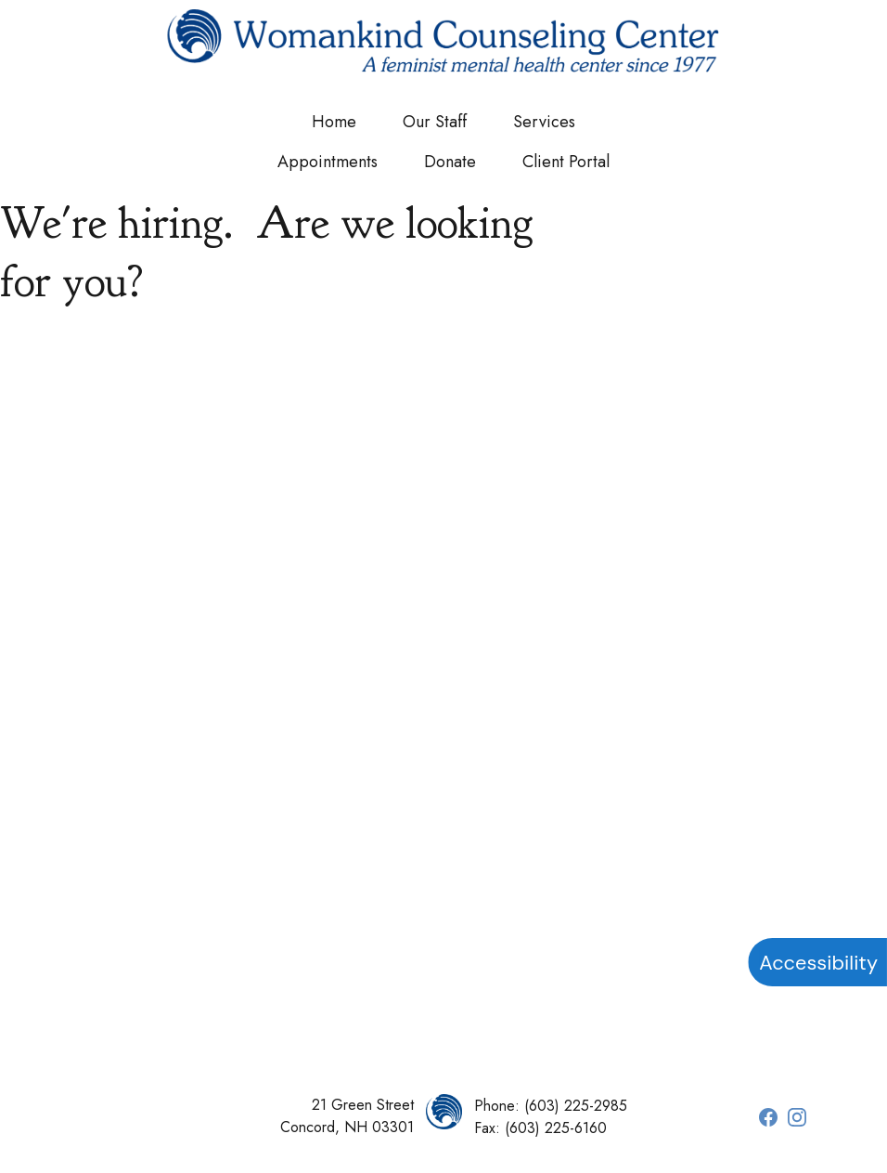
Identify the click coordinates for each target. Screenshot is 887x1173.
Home (334, 122)
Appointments (327, 162)
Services (544, 122)
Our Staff (435, 122)
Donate (450, 162)
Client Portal (566, 162)
